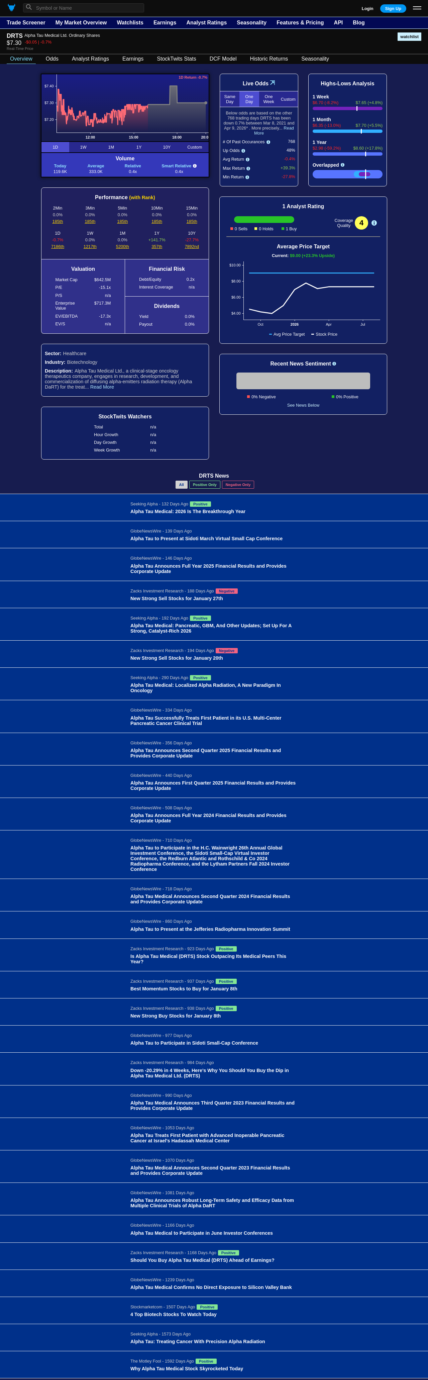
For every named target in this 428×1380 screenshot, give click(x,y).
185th (57, 221)
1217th (90, 246)
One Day (249, 99)
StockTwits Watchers (124, 416)
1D (55, 147)
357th (156, 246)
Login (367, 8)
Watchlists (130, 22)
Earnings (164, 22)
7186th (57, 246)
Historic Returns (269, 59)
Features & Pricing (300, 22)
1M (111, 147)
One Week (268, 99)
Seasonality (251, 22)
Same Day (229, 99)
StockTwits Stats (176, 59)
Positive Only (205, 485)
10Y (167, 147)
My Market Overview (81, 22)
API (338, 22)
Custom (194, 147)
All (181, 485)
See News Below (303, 405)
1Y (139, 147)
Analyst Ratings (206, 22)
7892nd (192, 246)
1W (83, 147)
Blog (359, 22)
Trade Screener (26, 22)
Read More (102, 387)
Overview (21, 59)
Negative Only (238, 485)
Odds (52, 59)
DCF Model (223, 59)
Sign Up (393, 8)
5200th (122, 246)
